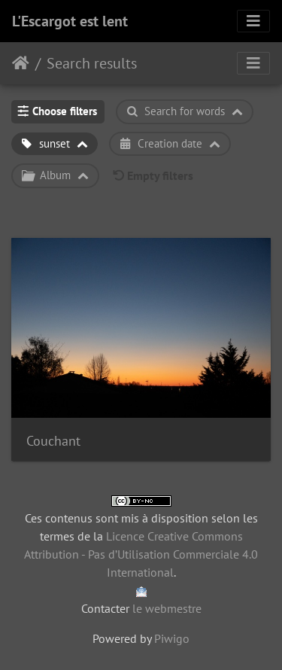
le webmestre (167, 608)
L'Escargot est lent (70, 21)
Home (20, 63)
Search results (92, 63)
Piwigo (172, 638)
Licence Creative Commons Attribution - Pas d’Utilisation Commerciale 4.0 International (141, 554)
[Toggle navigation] (253, 21)
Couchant (53, 441)
